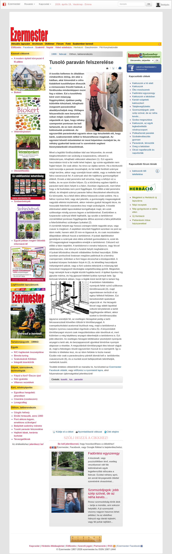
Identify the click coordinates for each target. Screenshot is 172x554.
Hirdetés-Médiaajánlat (52, 546)
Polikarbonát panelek (143, 133)
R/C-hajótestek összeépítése (29, 352)
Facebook (28, 47)
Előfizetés (16, 47)
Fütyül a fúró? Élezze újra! (27, 375)
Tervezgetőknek (22, 439)
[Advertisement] (86, 19)
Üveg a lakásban (141, 146)
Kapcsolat (34, 546)
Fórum (60, 43)
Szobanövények (22, 201)
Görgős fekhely (22, 412)
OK (148, 4)
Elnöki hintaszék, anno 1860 (28, 415)
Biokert (17, 92)
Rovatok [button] (29, 4)
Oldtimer (49, 43)
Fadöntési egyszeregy (143, 93)
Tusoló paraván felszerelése (28, 429)
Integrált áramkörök (24, 362)
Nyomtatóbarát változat (88, 431)
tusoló (64, 379)
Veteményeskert (22, 131)
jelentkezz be (36, 444)
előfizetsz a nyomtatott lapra (88, 370)
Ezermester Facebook (130, 546)
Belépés (165, 4)
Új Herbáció (138, 216)
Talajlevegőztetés (141, 106)
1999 (54, 54)
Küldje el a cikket (63, 431)
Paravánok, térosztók (143, 143)
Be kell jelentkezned (68, 443)
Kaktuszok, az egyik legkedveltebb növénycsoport (142, 126)
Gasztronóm (91, 47)
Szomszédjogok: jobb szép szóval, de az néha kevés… (144, 113)
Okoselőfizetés (21, 170)
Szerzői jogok (85, 546)
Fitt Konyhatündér (108, 47)
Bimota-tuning (21, 355)
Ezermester (14, 4)
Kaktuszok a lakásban (143, 96)
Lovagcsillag (20, 402)
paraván (78, 379)
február (63, 54)
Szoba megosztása (142, 119)
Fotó (68, 43)
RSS (111, 546)
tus (70, 379)
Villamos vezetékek (24, 382)
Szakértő (39, 47)
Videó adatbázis (63, 47)
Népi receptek (139, 204)
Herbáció (78, 47)
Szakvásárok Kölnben (25, 359)
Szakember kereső (83, 43)
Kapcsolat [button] (45, 4)
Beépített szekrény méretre (28, 425)
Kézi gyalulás (21, 379)
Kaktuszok (137, 86)
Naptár (49, 47)
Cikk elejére (111, 431)
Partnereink (100, 546)
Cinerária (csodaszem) (25, 399)
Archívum (37, 43)
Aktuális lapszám (20, 43)
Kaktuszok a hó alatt (142, 83)
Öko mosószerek (141, 89)
